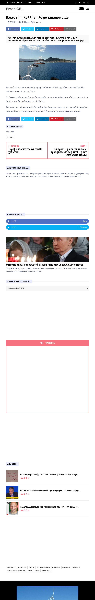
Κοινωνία (37, 22)
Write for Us (40, 2)
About (30, 2)
